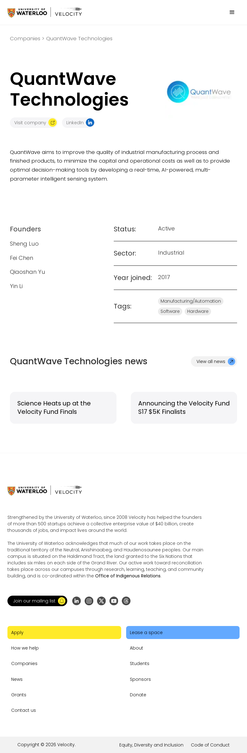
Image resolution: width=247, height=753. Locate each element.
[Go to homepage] (44, 12)
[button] (232, 12)
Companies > (27, 38)
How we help (25, 648)
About (136, 648)
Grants (18, 695)
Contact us (23, 710)
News (17, 679)
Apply (17, 632)
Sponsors (140, 679)
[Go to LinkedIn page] (76, 601)
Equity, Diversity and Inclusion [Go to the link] (151, 745)
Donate (138, 695)
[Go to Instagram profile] (89, 601)
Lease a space (146, 632)
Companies (24, 663)
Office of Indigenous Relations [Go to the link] (128, 576)
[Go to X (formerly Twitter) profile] (101, 601)
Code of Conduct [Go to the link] (210, 745)
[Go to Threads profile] (126, 601)
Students (139, 663)
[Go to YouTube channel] (113, 601)
